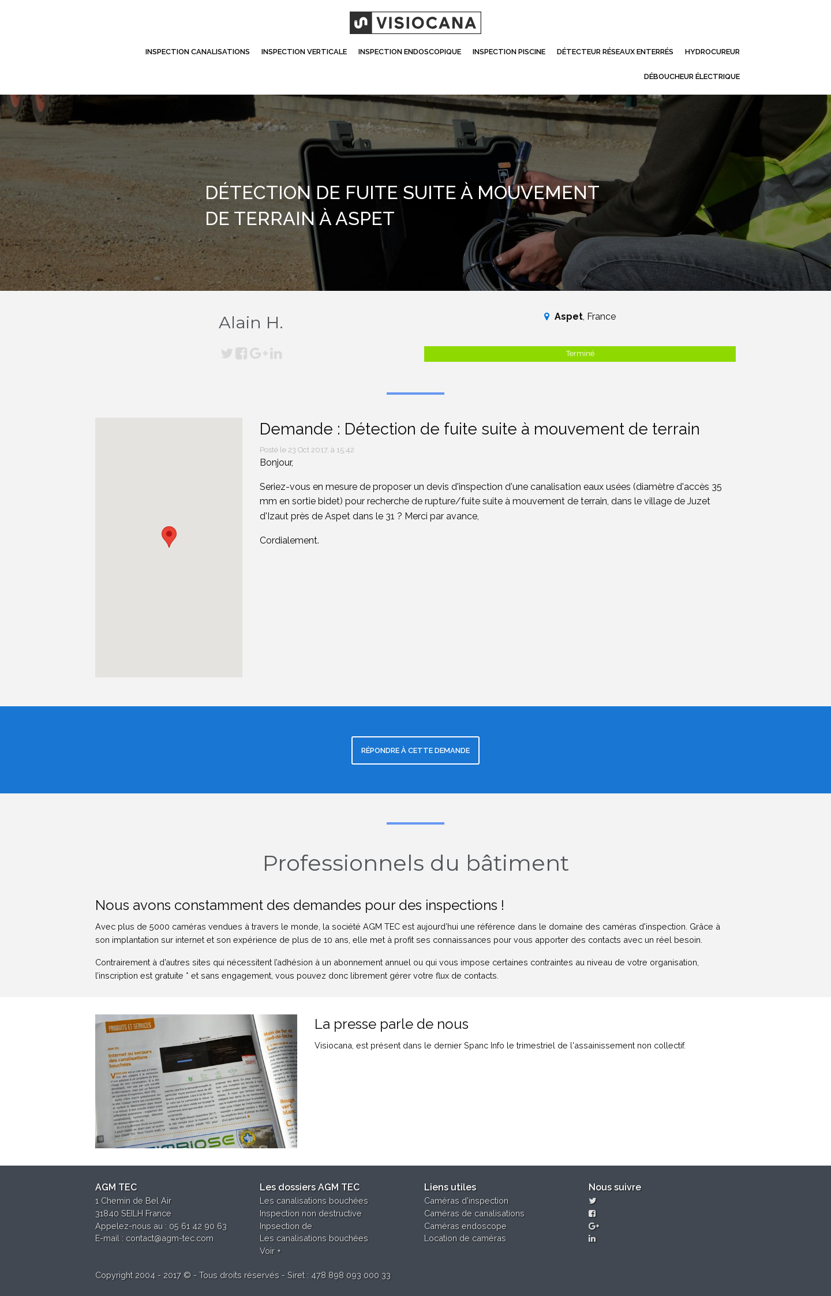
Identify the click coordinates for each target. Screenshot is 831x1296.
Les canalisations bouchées (314, 1200)
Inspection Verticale (304, 51)
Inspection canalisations (197, 51)
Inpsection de (286, 1226)
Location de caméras (465, 1238)
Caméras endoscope (465, 1226)
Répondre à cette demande (415, 750)
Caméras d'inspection (466, 1200)
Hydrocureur (712, 51)
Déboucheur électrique (692, 76)
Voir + (270, 1251)
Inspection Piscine (509, 51)
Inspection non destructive (311, 1213)
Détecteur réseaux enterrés (615, 51)
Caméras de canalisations (474, 1213)
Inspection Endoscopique (409, 51)
